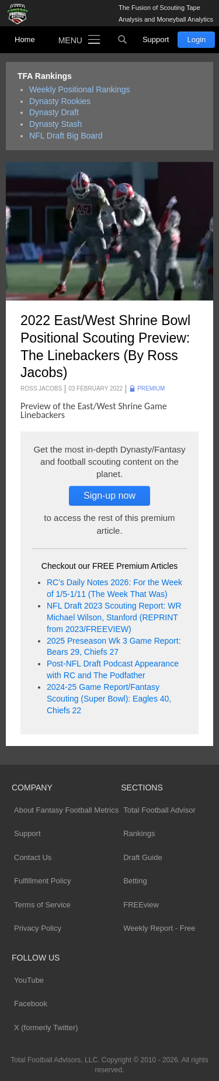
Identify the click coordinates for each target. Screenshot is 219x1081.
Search (123, 39)
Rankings (139, 833)
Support (155, 39)
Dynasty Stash (55, 124)
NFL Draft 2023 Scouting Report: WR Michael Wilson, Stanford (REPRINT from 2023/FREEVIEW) (114, 617)
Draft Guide (142, 857)
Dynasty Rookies (60, 101)
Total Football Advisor (159, 810)
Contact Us (32, 857)
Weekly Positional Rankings (79, 89)
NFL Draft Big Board (66, 135)
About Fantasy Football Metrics (66, 810)
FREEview (141, 904)
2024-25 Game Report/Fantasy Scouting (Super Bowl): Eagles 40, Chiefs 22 (109, 698)
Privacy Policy (37, 928)
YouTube (29, 980)
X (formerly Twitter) (46, 1027)
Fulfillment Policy (42, 880)
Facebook (30, 1003)
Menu (70, 40)
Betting (135, 880)
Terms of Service (42, 904)
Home (25, 39)
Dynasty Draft (54, 112)
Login (196, 39)
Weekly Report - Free (159, 928)
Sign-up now (109, 495)
